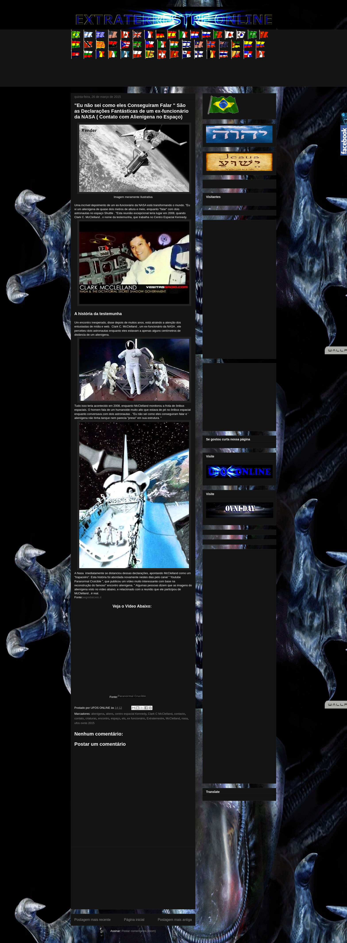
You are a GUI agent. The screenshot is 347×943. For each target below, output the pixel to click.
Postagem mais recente (92, 920)
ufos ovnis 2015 (84, 723)
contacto (179, 713)
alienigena (97, 713)
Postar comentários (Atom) (138, 931)
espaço (115, 718)
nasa (184, 718)
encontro (103, 718)
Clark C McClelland (160, 713)
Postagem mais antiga (175, 920)
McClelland (173, 718)
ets (123, 718)
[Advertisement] (151, 69)
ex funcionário (136, 718)
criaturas (90, 718)
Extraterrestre (155, 718)
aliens (109, 713)
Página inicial (134, 920)
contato (79, 718)
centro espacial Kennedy (130, 713)
